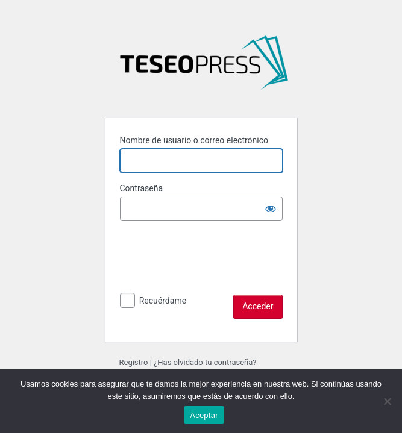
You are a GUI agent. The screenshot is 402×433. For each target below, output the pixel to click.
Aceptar (204, 415)
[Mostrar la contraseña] (271, 209)
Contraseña (141, 188)
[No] (387, 401)
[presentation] (211, 271)
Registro (133, 362)
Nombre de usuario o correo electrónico (194, 140)
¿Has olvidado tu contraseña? (205, 362)
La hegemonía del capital (204, 67)
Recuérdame (162, 301)
